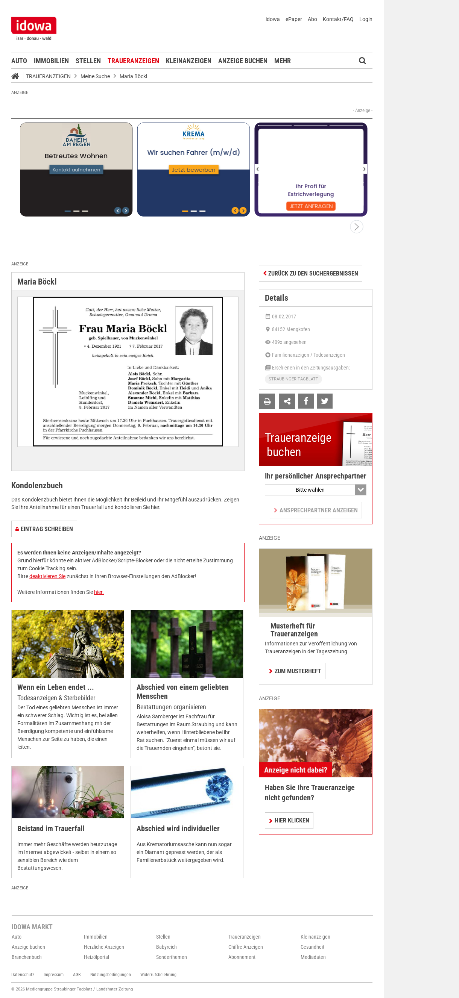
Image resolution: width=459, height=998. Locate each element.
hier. (99, 592)
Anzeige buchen (242, 61)
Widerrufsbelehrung (158, 974)
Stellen (88, 61)
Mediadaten (313, 957)
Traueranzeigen (133, 61)
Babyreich (166, 947)
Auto (19, 61)
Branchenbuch (27, 957)
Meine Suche (95, 76)
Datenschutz (22, 974)
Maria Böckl (133, 76)
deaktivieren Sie (47, 576)
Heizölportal (96, 957)
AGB (77, 974)
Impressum (54, 974)
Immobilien (51, 61)
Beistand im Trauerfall (50, 828)
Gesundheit (312, 947)
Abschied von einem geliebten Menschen (183, 692)
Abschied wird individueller (178, 828)
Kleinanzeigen (188, 61)
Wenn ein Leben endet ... (55, 687)
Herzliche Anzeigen (104, 947)
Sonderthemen (171, 957)
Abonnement (241, 957)
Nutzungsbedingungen (110, 974)
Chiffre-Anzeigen (245, 947)
